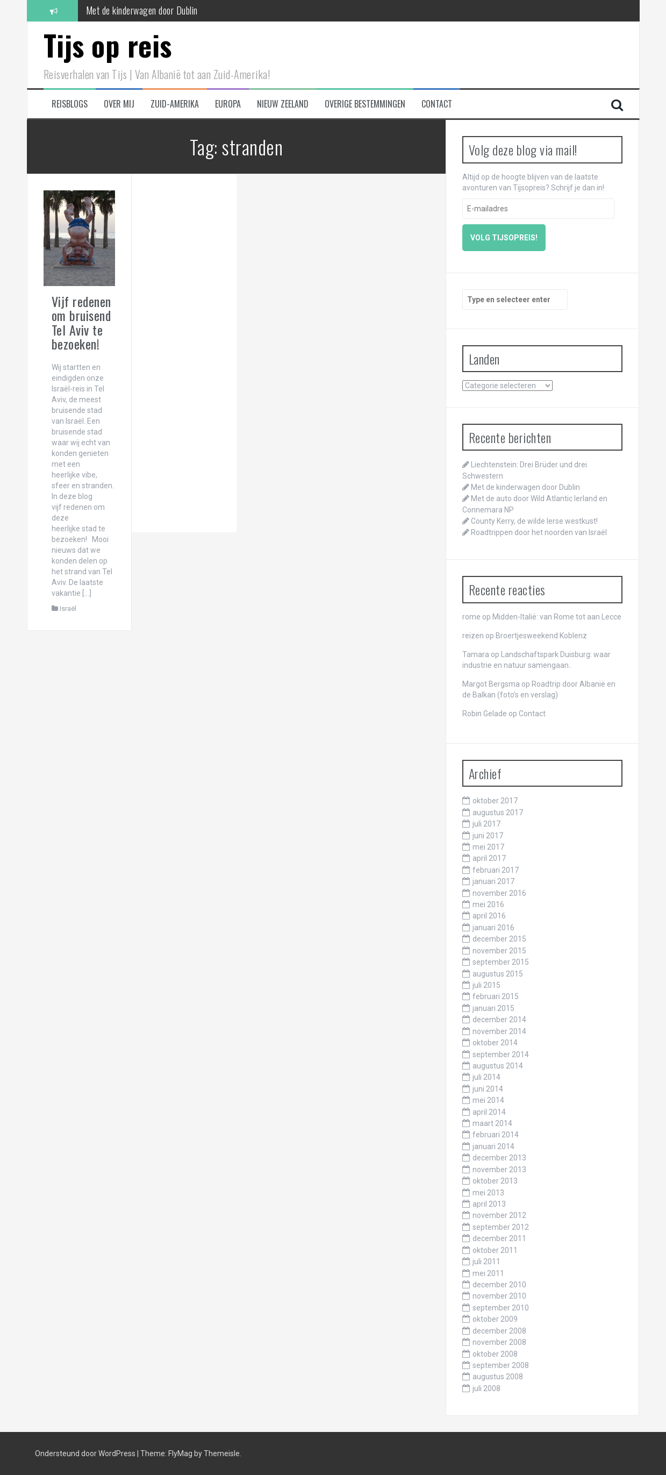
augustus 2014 (497, 1065)
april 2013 (489, 1204)
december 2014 (499, 1019)
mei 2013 (488, 1192)
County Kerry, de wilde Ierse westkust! (534, 521)
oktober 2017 (495, 800)
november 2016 (499, 893)
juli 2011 (486, 1261)
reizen (473, 635)
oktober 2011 (495, 1250)
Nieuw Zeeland (283, 104)
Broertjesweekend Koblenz (541, 635)
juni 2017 (487, 835)
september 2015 (500, 962)
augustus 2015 (497, 974)
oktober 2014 (495, 1042)
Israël (68, 608)
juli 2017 (486, 824)
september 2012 (500, 1227)
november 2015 (499, 950)
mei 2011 (488, 1273)
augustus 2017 (497, 812)
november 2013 (499, 1169)
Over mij (119, 104)
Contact (436, 104)
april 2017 (489, 858)
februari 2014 (495, 1134)
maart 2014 (492, 1123)
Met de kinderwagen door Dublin (142, 10)
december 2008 (499, 1331)
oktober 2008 (495, 1354)
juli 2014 (486, 1077)
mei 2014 (488, 1100)
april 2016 (489, 915)
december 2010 (499, 1284)
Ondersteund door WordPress (86, 1453)
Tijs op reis (108, 45)
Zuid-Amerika (175, 104)
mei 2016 (488, 904)
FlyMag (180, 1453)
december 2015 (499, 939)
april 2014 (489, 1112)
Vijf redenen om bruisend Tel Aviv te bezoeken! (81, 322)
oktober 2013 (495, 1181)
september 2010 (500, 1307)
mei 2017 (488, 847)
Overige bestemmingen (365, 104)
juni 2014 (487, 1089)
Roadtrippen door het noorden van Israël (539, 532)
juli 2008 (486, 1388)
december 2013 (499, 1157)
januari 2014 (493, 1146)
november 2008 (499, 1342)
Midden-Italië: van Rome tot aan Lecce (556, 616)
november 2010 (499, 1296)
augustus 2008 (497, 1376)
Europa (228, 104)
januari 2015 (493, 1008)
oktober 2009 (495, 1319)
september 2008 (500, 1365)
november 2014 (499, 1031)
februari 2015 (495, 996)
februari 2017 (495, 870)
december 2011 (499, 1238)
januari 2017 (493, 881)
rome (471, 616)
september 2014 (500, 1054)
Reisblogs (70, 104)
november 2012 (499, 1215)
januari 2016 (493, 927)
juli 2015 (486, 985)
